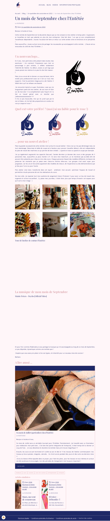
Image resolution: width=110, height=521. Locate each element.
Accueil (42, 5)
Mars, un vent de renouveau (29, 498)
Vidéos (55, 5)
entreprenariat (52, 473)
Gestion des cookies (86, 518)
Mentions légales (22, 518)
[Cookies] (4, 517)
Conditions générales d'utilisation (42, 518)
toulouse (18, 473)
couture (31, 473)
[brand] (19, 5)
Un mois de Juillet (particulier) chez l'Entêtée (34, 433)
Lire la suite (21, 466)
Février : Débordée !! (54, 498)
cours (24, 473)
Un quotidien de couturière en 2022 (40, 13)
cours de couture (40, 473)
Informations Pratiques (69, 5)
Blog (49, 5)
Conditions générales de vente (66, 518)
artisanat (61, 473)
